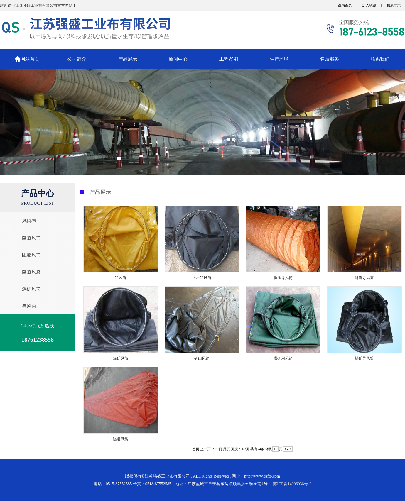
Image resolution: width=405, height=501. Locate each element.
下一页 (217, 449)
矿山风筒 (202, 358)
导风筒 (120, 277)
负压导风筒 (283, 277)
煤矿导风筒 (364, 358)
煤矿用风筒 (283, 358)
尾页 (226, 449)
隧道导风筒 (364, 277)
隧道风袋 (120, 439)
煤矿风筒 (120, 358)
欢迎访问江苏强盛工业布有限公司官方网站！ (38, 5)
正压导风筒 (201, 277)
